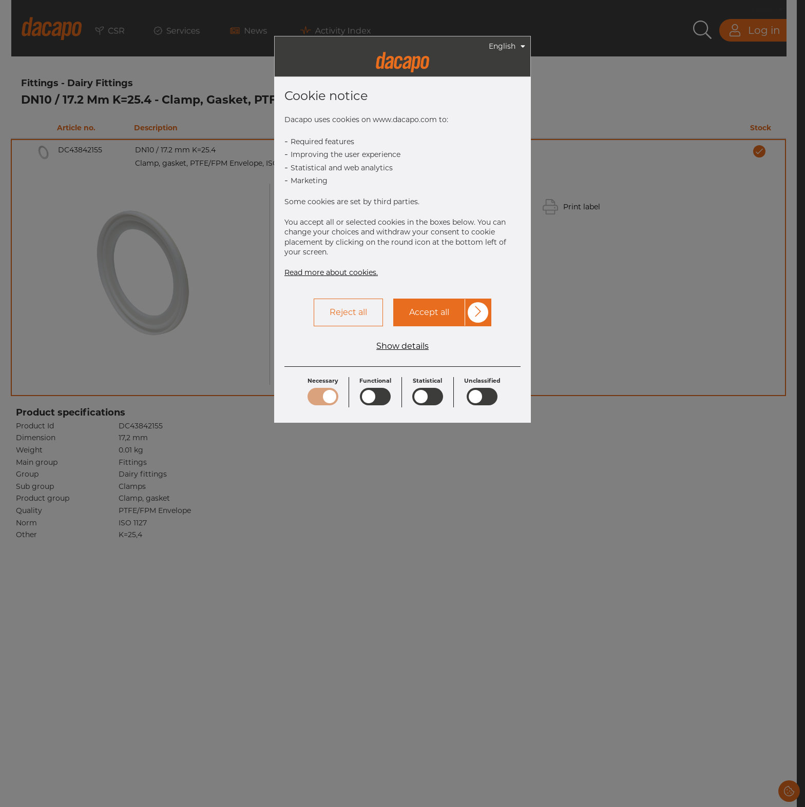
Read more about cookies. (331, 272)
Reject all (348, 312)
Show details (402, 346)
